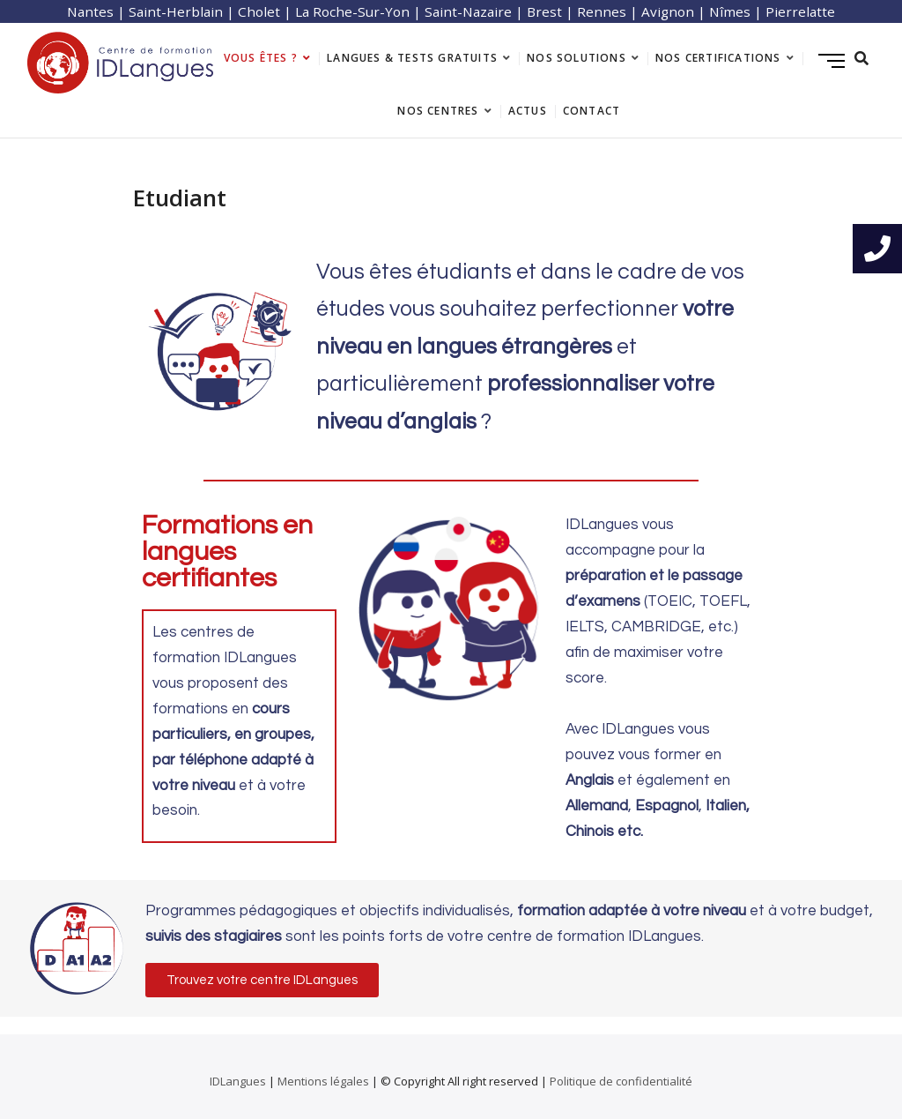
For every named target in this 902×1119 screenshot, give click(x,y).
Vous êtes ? (261, 57)
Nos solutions (576, 57)
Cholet (259, 11)
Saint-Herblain (176, 11)
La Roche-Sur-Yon (352, 11)
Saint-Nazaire (468, 11)
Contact (591, 110)
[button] (262, 980)
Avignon (667, 11)
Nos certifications (718, 57)
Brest (544, 11)
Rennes (601, 11)
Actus (527, 110)
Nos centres (437, 110)
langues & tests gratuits (412, 57)
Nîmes (729, 11)
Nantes (90, 11)
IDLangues (238, 1081)
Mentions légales (323, 1081)
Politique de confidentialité (621, 1081)
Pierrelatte (800, 11)
